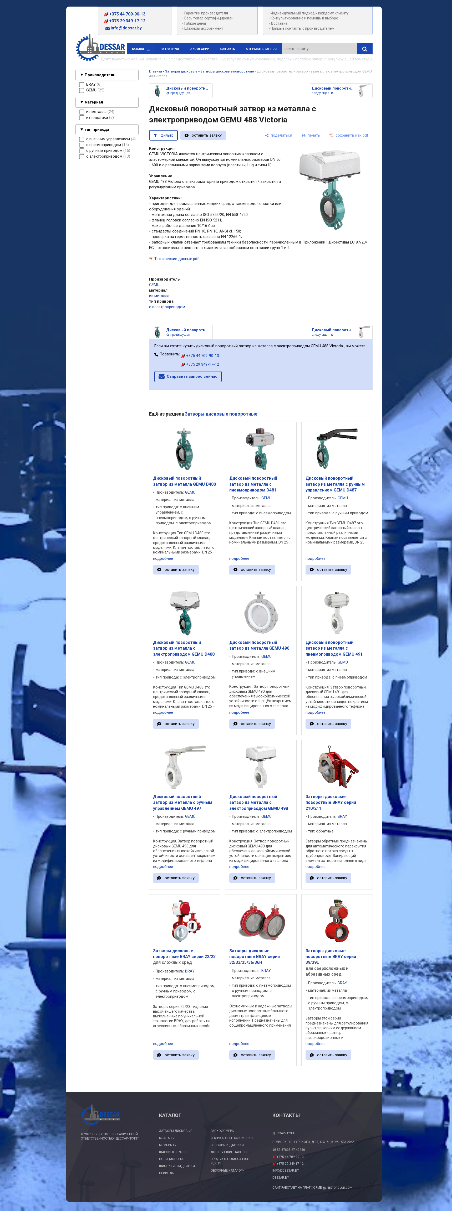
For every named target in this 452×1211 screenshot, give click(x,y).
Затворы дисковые (181, 71)
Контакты (228, 49)
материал (94, 102)
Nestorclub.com (339, 1187)
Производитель (100, 75)
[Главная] (100, 48)
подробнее (163, 558)
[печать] (310, 135)
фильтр (167, 135)
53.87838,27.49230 (291, 1150)
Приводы (167, 1173)
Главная (155, 71)
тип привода (97, 129)
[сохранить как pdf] (349, 135)
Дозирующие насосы (229, 1152)
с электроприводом (167, 306)
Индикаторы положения (232, 1138)
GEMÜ (154, 284)
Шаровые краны (172, 1152)
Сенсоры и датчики (227, 1145)
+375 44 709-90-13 (124, 14)
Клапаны (166, 1138)
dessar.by (280, 1177)
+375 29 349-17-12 (124, 20)
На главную (169, 49)
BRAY (342, 816)
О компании (199, 49)
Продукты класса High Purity (230, 1161)
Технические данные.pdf (176, 258)
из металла (159, 295)
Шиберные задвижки (177, 1166)
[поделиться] (278, 135)
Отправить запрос (261, 49)
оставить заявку (207, 135)
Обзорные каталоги (228, 1170)
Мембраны (167, 1145)
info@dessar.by (123, 27)
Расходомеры (223, 1131)
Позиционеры (171, 1159)
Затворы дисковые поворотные (227, 71)
